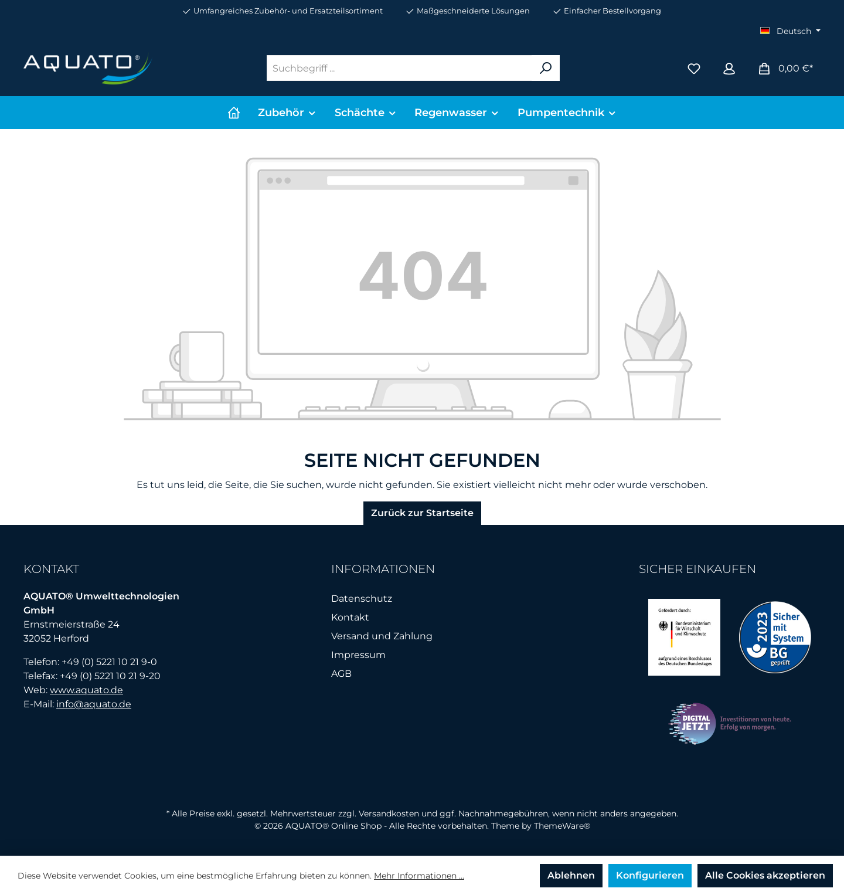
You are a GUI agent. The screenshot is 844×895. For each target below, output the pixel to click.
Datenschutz (361, 598)
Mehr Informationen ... (419, 875)
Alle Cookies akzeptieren (765, 875)
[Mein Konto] (729, 68)
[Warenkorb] (785, 68)
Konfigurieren (650, 875)
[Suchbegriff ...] (399, 68)
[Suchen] (546, 68)
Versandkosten (389, 813)
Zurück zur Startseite (422, 512)
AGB (341, 673)
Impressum (358, 654)
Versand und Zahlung (382, 636)
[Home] (234, 112)
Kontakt (350, 617)
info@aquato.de (93, 704)
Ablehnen (571, 875)
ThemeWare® (562, 826)
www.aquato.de (86, 690)
